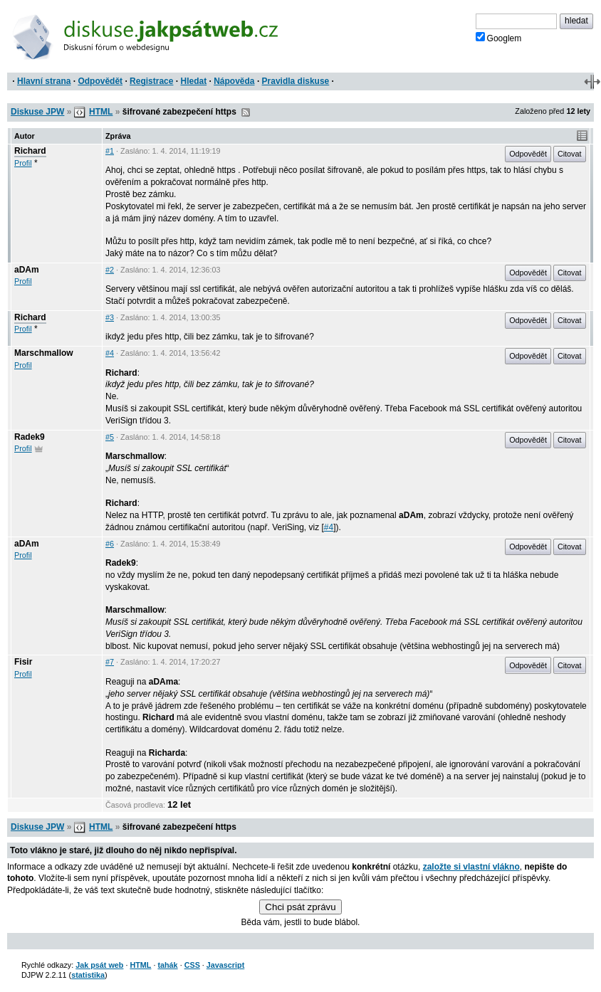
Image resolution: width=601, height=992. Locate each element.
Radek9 (29, 437)
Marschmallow (43, 353)
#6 (109, 543)
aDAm (26, 270)
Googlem (499, 37)
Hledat (193, 81)
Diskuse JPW (37, 112)
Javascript (225, 965)
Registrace (151, 81)
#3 (109, 317)
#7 (109, 662)
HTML (101, 112)
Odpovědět (100, 81)
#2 (109, 269)
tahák (167, 965)
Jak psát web (99, 965)
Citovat (570, 153)
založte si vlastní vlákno (471, 867)
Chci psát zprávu (300, 907)
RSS (245, 112)
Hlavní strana (43, 81)
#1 (109, 151)
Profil (23, 163)
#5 (109, 437)
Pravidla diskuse (296, 81)
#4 (109, 353)
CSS (192, 965)
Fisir (23, 662)
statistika (88, 975)
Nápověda (234, 81)
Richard (30, 151)
